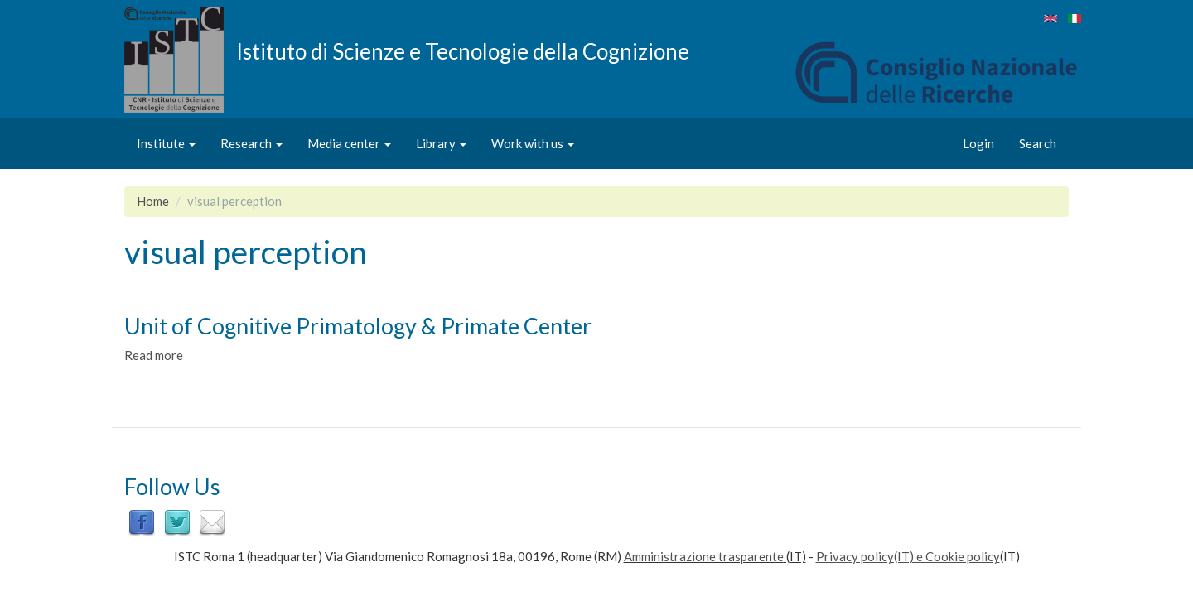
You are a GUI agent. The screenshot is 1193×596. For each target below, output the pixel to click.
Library (441, 143)
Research (251, 143)
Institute (166, 143)
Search (1037, 143)
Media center (349, 143)
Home (153, 201)
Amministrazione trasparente (704, 556)
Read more (153, 355)
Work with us (532, 143)
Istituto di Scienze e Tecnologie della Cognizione (462, 50)
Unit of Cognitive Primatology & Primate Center (358, 325)
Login (978, 143)
